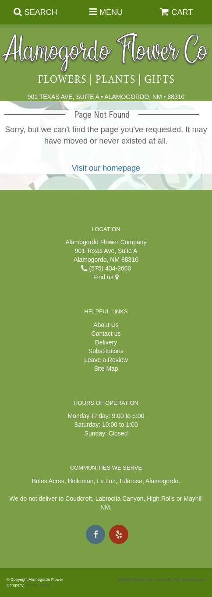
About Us (106, 324)
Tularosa (130, 481)
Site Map (106, 368)
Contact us (106, 333)
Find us (106, 277)
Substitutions (106, 351)
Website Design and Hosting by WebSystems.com (161, 579)
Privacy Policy (37, 585)
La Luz (106, 481)
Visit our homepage (106, 168)
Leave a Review (106, 359)
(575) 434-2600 (106, 268)
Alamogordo (162, 481)
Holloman (80, 481)
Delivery (106, 342)
